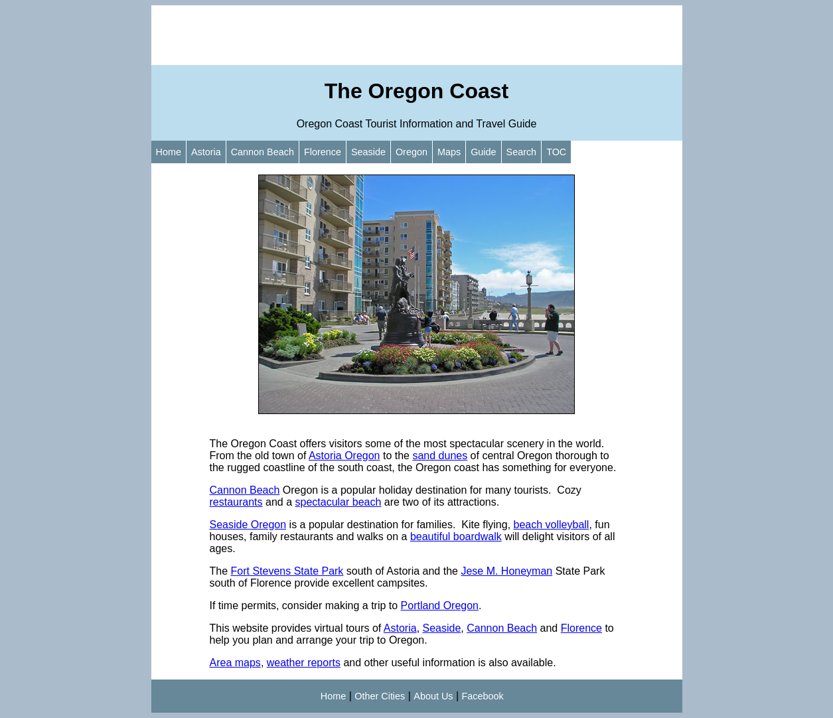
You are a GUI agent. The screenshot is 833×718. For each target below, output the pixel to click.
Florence (322, 152)
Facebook (483, 696)
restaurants (236, 502)
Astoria (206, 152)
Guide (483, 152)
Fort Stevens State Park (287, 571)
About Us (433, 696)
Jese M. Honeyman (506, 571)
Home (168, 152)
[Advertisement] (416, 35)
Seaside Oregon (248, 524)
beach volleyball (551, 524)
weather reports (304, 662)
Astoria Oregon (344, 455)
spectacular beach (338, 502)
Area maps (235, 662)
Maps (449, 152)
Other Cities (379, 696)
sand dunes (439, 455)
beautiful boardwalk (456, 536)
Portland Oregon (440, 605)
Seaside (368, 152)
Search (521, 152)
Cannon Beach (262, 152)
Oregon (411, 152)
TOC (556, 152)
